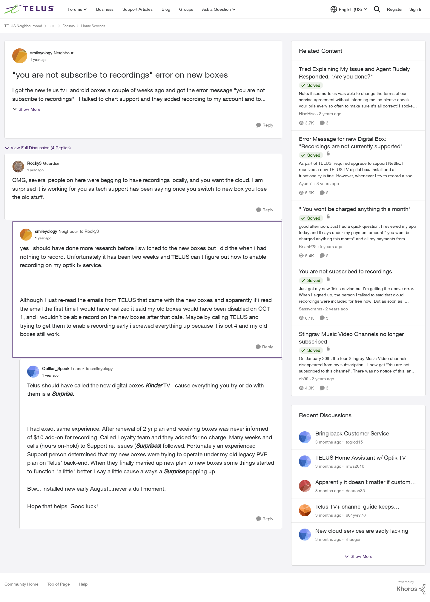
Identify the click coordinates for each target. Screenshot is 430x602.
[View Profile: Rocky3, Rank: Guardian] (18, 167)
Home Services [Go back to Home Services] (93, 26)
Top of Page (58, 583)
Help (83, 583)
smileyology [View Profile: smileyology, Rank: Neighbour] (41, 52)
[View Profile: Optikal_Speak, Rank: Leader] (33, 372)
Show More (26, 109)
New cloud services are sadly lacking (361, 530)
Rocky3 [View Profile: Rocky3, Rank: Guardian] (34, 163)
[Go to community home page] (30, 9)
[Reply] (264, 125)
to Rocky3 (89, 231)
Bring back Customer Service (352, 433)
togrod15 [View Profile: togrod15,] (354, 441)
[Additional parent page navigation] (52, 26)
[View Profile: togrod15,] (305, 437)
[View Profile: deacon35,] (305, 486)
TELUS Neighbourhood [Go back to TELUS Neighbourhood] (23, 26)
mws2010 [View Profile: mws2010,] (355, 466)
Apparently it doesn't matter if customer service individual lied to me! (365, 482)
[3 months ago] (328, 441)
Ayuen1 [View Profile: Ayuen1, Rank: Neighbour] (306, 183)
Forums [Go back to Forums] (68, 26)
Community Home (21, 583)
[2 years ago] (329, 113)
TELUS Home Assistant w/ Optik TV (360, 457)
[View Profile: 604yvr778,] (305, 510)
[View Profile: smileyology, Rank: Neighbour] (19, 55)
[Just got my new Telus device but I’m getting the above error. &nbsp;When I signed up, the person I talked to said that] (358, 294)
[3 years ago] (326, 184)
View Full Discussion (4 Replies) (37, 147)
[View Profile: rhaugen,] (305, 535)
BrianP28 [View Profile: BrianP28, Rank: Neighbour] (308, 246)
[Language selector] (349, 9)
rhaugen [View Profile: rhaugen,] (354, 539)
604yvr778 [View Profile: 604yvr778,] (356, 514)
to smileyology (99, 368)
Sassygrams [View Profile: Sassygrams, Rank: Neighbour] (310, 308)
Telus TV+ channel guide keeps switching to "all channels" (354, 506)
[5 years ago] (330, 246)
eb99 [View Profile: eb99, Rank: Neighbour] (303, 378)
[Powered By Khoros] (411, 588)
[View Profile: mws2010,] (305, 461)
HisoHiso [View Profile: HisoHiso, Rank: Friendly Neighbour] (307, 113)
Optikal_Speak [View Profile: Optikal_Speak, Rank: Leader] (55, 368)
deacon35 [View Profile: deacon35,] (355, 490)
